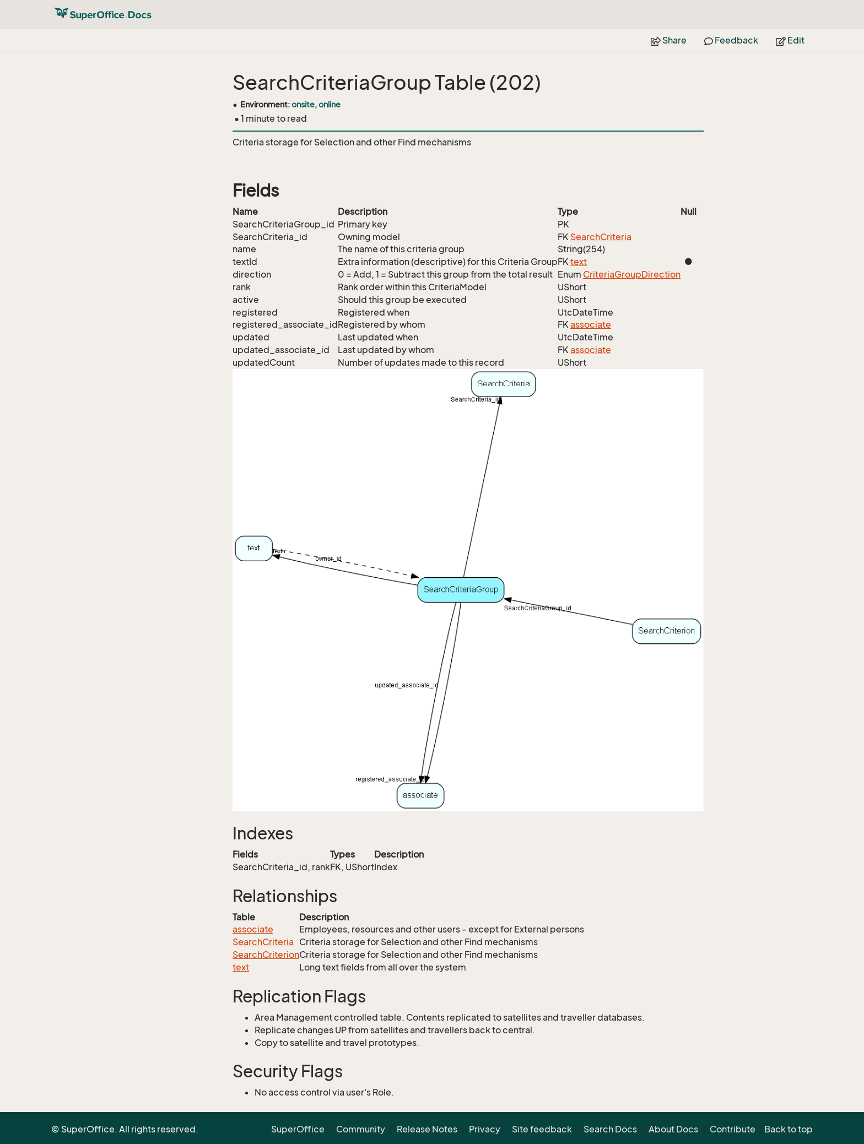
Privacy (484, 1129)
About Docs (673, 1129)
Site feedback (542, 1129)
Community (360, 1129)
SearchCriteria (600, 236)
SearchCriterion (266, 954)
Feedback (731, 40)
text (578, 261)
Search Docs (610, 1129)
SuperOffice (298, 1129)
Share (669, 40)
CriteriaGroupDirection (632, 274)
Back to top (788, 1129)
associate (590, 324)
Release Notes (427, 1129)
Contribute (732, 1129)
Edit (790, 40)
